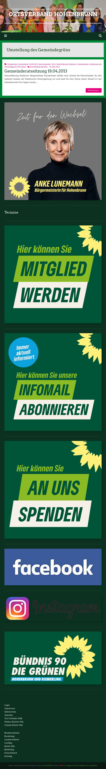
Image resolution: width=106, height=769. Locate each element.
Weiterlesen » (93, 90)
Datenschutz (10, 711)
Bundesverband (11, 732)
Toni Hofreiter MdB (13, 718)
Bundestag (9, 736)
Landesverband (11, 739)
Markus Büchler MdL (14, 721)
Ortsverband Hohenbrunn (53, 14)
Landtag (8, 742)
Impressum (9, 708)
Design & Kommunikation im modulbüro (81, 765)
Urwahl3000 (47, 765)
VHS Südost (21, 67)
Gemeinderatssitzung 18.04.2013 (35, 71)
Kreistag (8, 756)
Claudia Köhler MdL (13, 725)
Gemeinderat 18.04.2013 (28, 64)
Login (7, 705)
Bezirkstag (9, 749)
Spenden (8, 715)
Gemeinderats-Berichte (38, 67)
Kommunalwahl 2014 (47, 64)
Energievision (12, 64)
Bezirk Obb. (9, 746)
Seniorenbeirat (82, 64)
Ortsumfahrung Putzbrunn (66, 64)
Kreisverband (10, 752)
